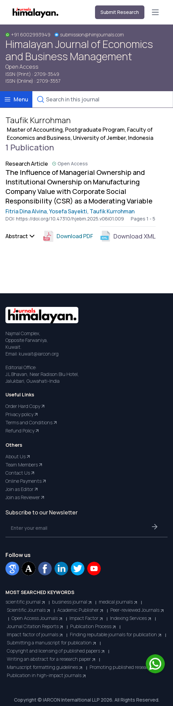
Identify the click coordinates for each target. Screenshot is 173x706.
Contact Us (20, 473)
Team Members (24, 465)
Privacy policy (22, 414)
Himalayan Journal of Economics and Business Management (79, 50)
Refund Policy (22, 431)
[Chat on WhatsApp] (155, 663)
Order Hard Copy (25, 406)
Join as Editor (22, 489)
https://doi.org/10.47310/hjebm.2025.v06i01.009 (70, 218)
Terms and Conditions (31, 422)
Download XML (128, 236)
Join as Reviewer (25, 497)
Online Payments (26, 481)
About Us (18, 457)
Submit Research (119, 12)
